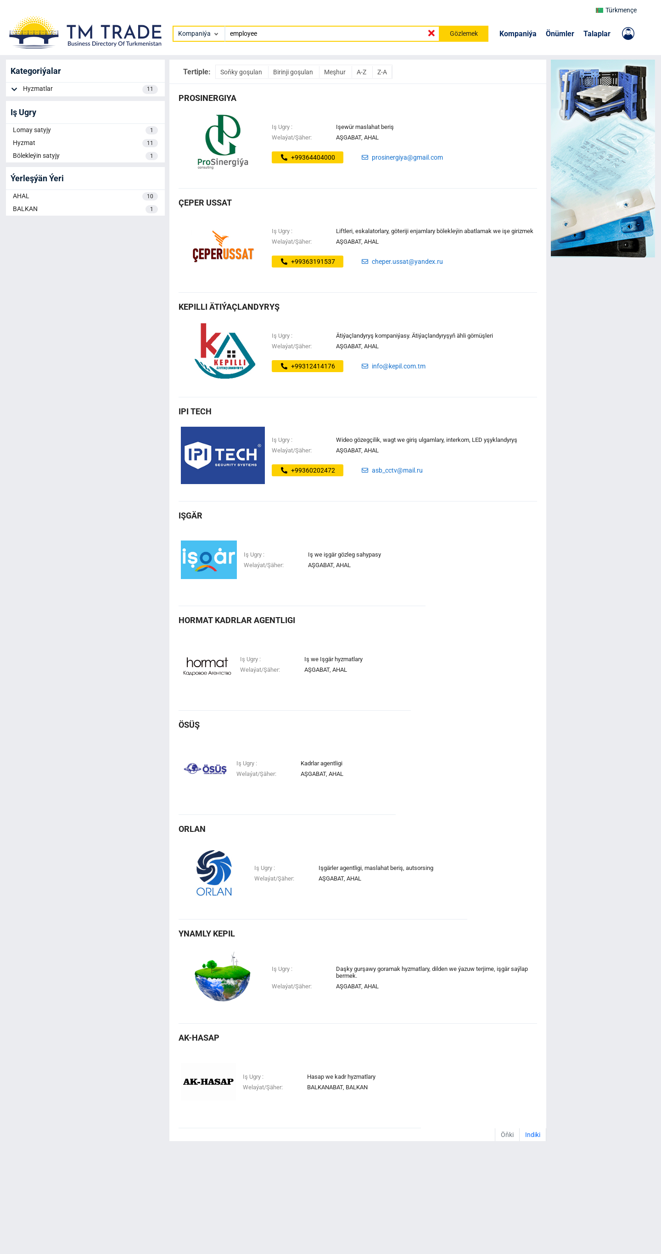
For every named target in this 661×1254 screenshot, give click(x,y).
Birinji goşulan (293, 72)
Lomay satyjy (85, 130)
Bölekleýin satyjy (85, 156)
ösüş (189, 725)
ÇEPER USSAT (205, 202)
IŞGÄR (190, 515)
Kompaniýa (518, 33)
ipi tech (195, 411)
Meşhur (335, 72)
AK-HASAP (199, 1037)
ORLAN (192, 829)
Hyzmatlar (90, 89)
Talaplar (597, 33)
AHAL (85, 196)
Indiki (532, 1134)
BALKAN (85, 209)
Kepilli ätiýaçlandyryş (229, 307)
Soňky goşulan (241, 72)
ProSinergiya (207, 98)
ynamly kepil (207, 933)
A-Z (362, 72)
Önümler (560, 33)
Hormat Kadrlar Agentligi (237, 620)
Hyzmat (85, 143)
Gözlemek (464, 33)
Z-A (382, 72)
